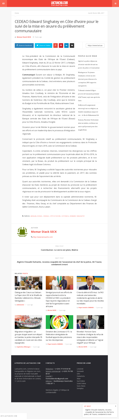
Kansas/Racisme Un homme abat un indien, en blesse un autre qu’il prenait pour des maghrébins (88, 125)
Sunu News (81, 386)
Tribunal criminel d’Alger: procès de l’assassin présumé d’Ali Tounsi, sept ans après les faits (89, 95)
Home (17, 13)
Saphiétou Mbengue (23, 347)
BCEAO (39, 216)
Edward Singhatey (77, 216)
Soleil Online (81, 383)
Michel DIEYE (52, 310)
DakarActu (81, 376)
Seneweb (80, 371)
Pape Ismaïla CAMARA (86, 307)
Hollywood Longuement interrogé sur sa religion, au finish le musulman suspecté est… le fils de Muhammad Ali (88, 110)
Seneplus (80, 388)
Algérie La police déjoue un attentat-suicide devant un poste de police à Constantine (89, 64)
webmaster (20, 305)
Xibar (79, 378)
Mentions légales (52, 390)
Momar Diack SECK (24, 37)
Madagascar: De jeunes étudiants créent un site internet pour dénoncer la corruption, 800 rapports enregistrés (87, 79)
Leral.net (80, 369)
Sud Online (81, 381)
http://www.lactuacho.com (43, 237)
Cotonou (65, 216)
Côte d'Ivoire (55, 216)
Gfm (78, 374)
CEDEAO (46, 216)
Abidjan (33, 216)
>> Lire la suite (20, 381)
